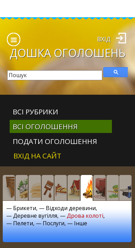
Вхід (104, 39)
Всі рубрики (35, 111)
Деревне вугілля (35, 215)
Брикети (24, 208)
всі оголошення (45, 126)
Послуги (53, 223)
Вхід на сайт (37, 156)
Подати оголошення (55, 141)
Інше (80, 223)
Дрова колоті (85, 215)
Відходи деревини (71, 208)
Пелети (23, 223)
